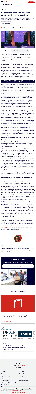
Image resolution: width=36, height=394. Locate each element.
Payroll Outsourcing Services (7, 375)
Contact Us (18, 363)
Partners (21, 378)
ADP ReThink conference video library (15, 81)
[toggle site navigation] (2, 1)
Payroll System (4, 378)
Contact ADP (4, 227)
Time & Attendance (5, 384)
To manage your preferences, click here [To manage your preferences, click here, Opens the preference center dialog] (18, 392)
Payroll (2, 27)
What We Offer (4, 371)
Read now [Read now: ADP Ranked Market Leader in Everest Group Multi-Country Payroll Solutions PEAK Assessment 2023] (5, 353)
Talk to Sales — (18, 365)
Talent (2, 386)
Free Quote (31, 1)
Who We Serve (22, 371)
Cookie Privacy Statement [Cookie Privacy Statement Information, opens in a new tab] (16, 390)
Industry (21, 375)
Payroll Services (4, 373)
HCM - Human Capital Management (8, 382)
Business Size (22, 373)
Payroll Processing (5, 380)
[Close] (34, 389)
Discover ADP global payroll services (18, 266)
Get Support (18, 367)
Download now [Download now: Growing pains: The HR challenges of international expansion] (6, 321)
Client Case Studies (23, 380)
